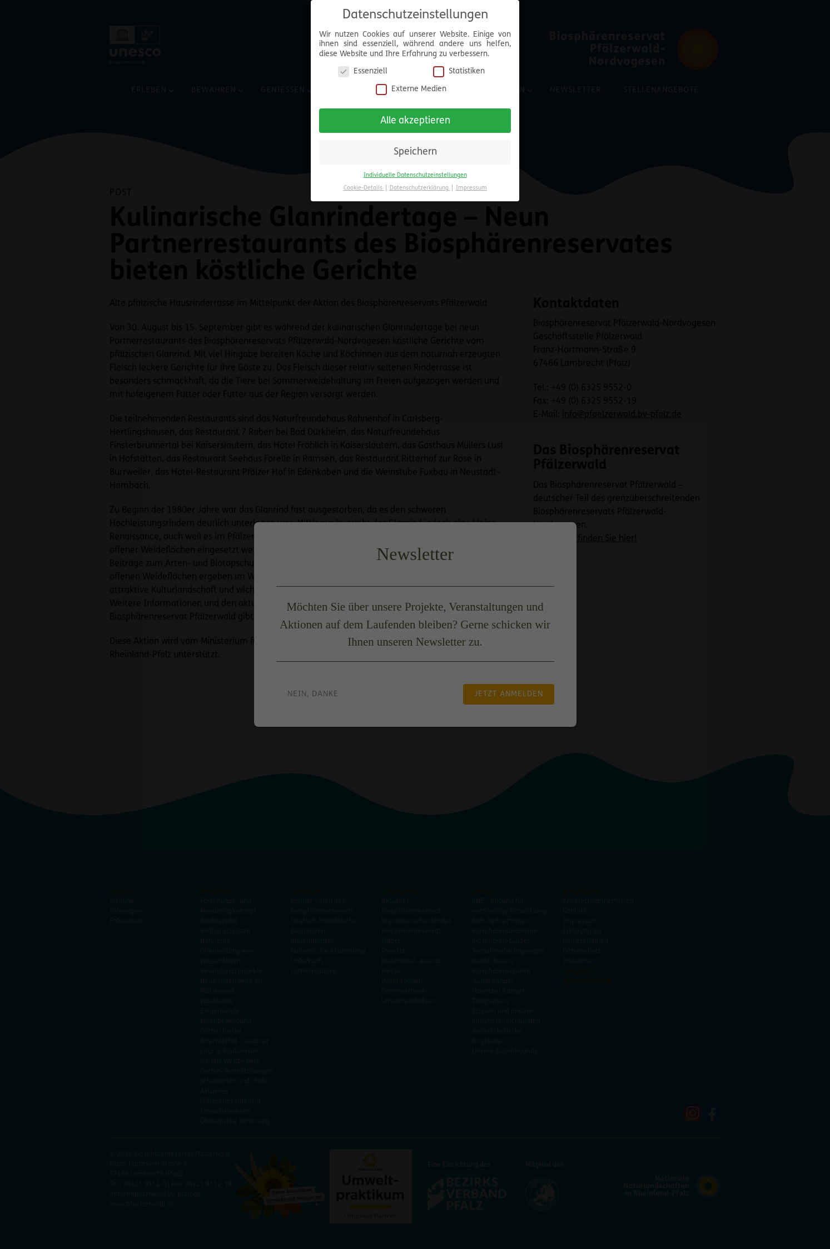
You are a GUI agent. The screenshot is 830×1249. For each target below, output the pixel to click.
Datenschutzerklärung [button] (420, 183)
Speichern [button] (415, 147)
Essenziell (362, 67)
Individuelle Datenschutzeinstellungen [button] (415, 170)
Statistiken (459, 67)
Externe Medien (411, 84)
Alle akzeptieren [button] (415, 116)
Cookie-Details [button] (364, 183)
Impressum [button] (471, 183)
